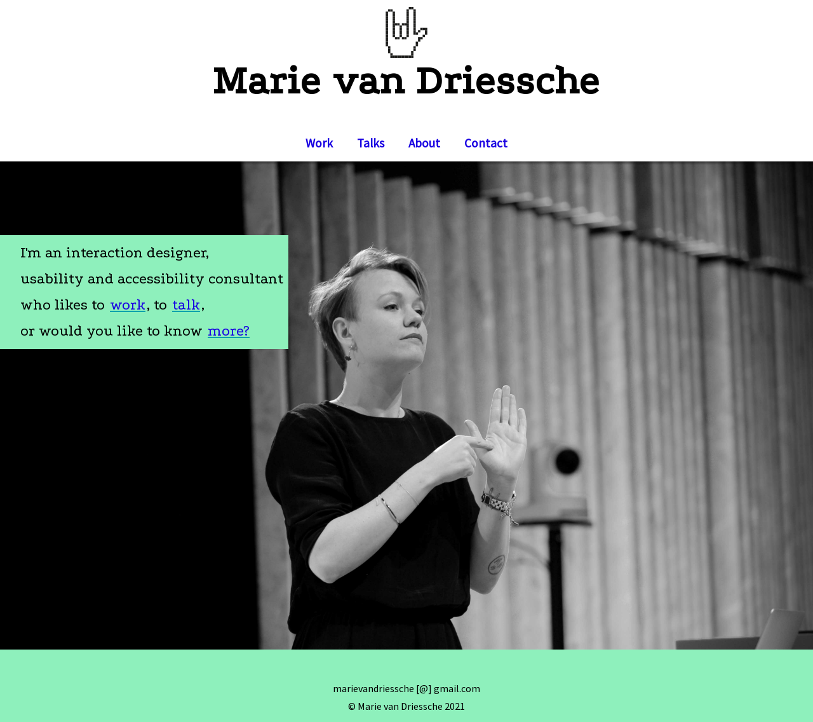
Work (319, 143)
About (424, 143)
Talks (370, 143)
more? (229, 330)
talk (186, 304)
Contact (485, 143)
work (127, 304)
